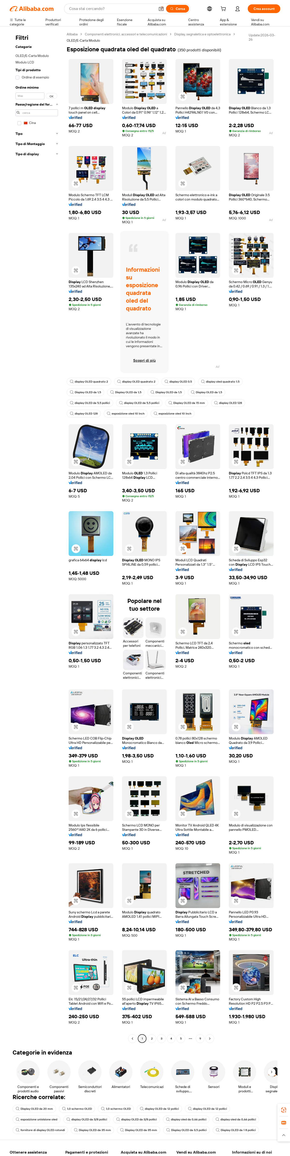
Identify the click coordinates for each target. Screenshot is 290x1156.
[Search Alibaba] (111, 8)
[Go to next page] (209, 1038)
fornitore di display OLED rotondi (40, 1130)
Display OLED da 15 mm (186, 403)
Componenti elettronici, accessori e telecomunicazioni (126, 34)
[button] (161, 9)
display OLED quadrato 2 (89, 382)
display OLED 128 (228, 403)
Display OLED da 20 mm (34, 1109)
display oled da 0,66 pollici (186, 1119)
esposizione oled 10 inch (126, 414)
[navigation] (37, 537)
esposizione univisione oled (36, 1119)
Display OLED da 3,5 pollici (186, 1130)
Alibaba (72, 34)
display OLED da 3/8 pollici (86, 1119)
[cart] (224, 9)
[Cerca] (177, 9)
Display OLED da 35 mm (92, 1130)
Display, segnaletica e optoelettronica (202, 34)
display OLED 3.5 (178, 382)
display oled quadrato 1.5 (220, 382)
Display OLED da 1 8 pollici (236, 1130)
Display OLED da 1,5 (85, 392)
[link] (283, 1110)
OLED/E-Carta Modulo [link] (83, 40)
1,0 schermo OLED (77, 1109)
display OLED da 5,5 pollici (90, 403)
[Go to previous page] (132, 1038)
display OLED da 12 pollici (159, 1109)
